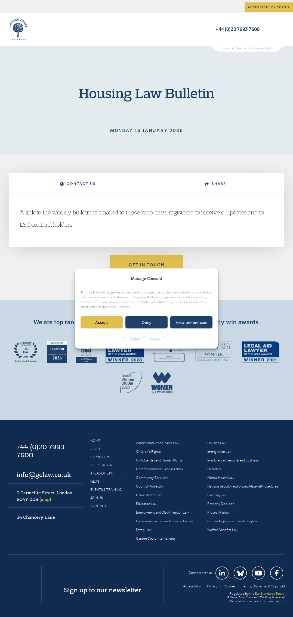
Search (268, 29)
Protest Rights (218, 512)
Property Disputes (220, 504)
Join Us (96, 498)
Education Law (146, 504)
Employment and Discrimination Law (162, 512)
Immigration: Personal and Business (233, 460)
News (95, 481)
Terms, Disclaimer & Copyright (263, 586)
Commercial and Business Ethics (159, 469)
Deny (146, 322)
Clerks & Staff (103, 465)
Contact (98, 506)
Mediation (214, 469)
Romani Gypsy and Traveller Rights (232, 521)
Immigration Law (219, 452)
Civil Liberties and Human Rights (159, 460)
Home (95, 441)
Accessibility (192, 586)
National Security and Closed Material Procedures (242, 486)
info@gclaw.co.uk (44, 474)
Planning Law (216, 495)
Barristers (100, 457)
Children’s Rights (148, 452)
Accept (101, 322)
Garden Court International (155, 538)
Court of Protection (150, 486)
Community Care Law (152, 478)
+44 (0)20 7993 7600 (238, 29)
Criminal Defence (148, 495)
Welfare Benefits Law (222, 530)
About (96, 449)
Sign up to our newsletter (102, 590)
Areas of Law (101, 473)
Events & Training (106, 490)
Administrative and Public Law (157, 443)
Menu (280, 29)
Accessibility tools (269, 7)
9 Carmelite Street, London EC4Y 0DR (44, 496)
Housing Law (216, 443)
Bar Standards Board (270, 593)
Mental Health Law (220, 478)
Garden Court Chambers (18, 29)
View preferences (191, 322)
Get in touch (147, 264)
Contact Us (78, 183)
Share (215, 183)
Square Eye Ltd (274, 601)
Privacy (155, 338)
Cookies (135, 338)
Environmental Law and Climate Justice (164, 521)
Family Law (144, 530)
